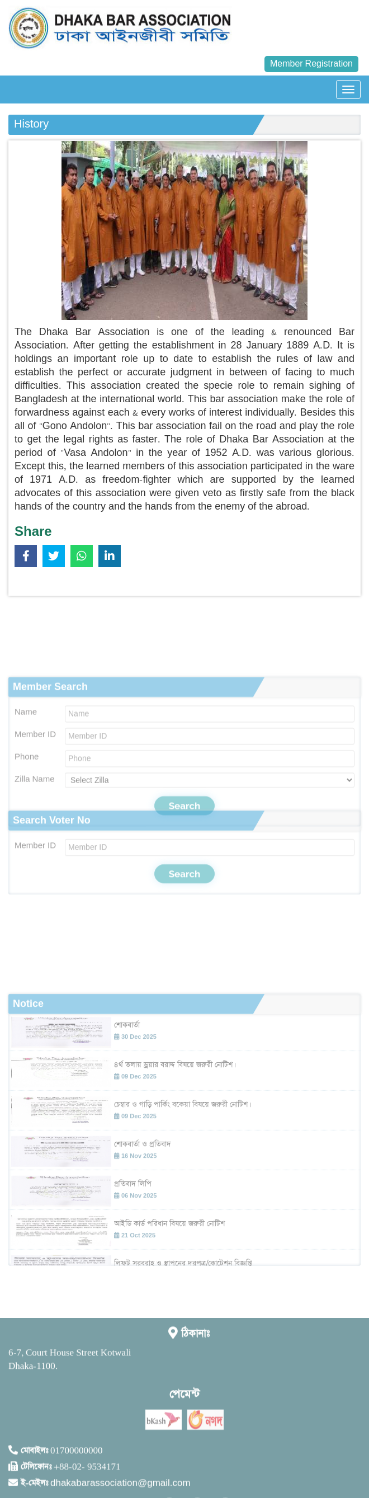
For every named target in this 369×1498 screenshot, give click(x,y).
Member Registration (311, 64)
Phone (27, 835)
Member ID (35, 813)
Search (185, 918)
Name (26, 790)
